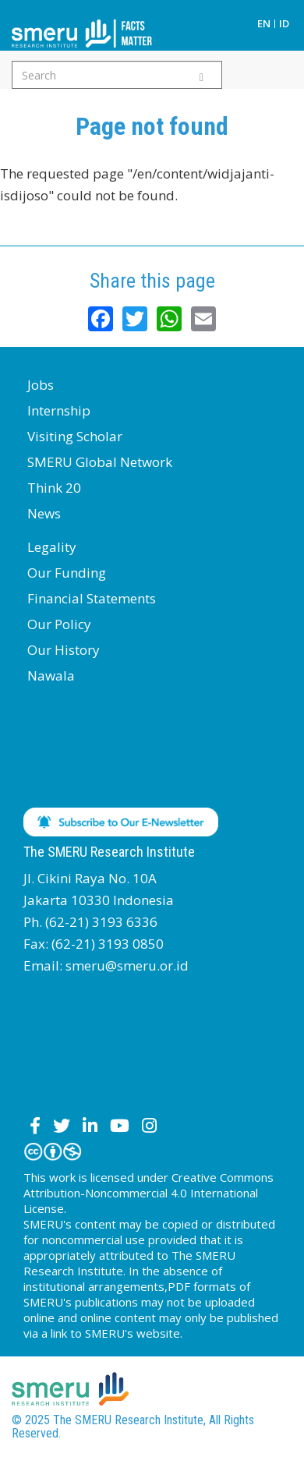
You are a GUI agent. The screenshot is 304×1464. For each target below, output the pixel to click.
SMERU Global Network (99, 462)
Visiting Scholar (74, 436)
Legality (51, 547)
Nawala (51, 675)
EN (263, 23)
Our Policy (59, 624)
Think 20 (54, 488)
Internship (58, 410)
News (44, 513)
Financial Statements (91, 598)
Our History (63, 650)
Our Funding (66, 573)
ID (284, 23)
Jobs (40, 385)
